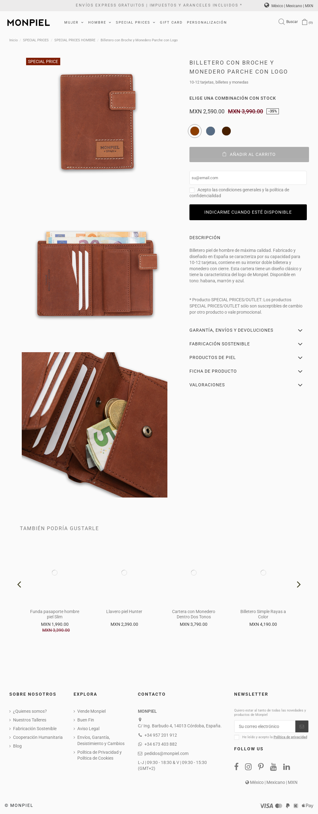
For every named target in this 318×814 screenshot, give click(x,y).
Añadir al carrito (249, 154)
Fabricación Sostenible (35, 728)
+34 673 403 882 (160, 744)
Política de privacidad (290, 737)
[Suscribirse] (301, 726)
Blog (17, 746)
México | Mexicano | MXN (288, 6)
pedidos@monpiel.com (166, 753)
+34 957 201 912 (160, 735)
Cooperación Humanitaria (38, 737)
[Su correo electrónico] (264, 726)
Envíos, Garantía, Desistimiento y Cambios (101, 740)
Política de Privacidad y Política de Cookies (99, 755)
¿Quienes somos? (30, 711)
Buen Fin (85, 719)
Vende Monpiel (91, 711)
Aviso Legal (88, 728)
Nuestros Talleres (29, 719)
